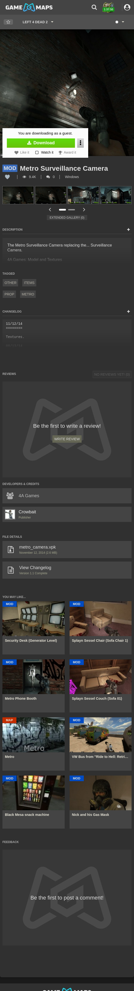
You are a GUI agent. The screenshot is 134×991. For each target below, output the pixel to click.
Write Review (67, 439)
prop (9, 294)
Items (29, 283)
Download (41, 142)
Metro (28, 294)
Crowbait (27, 511)
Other (10, 283)
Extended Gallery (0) (67, 217)
